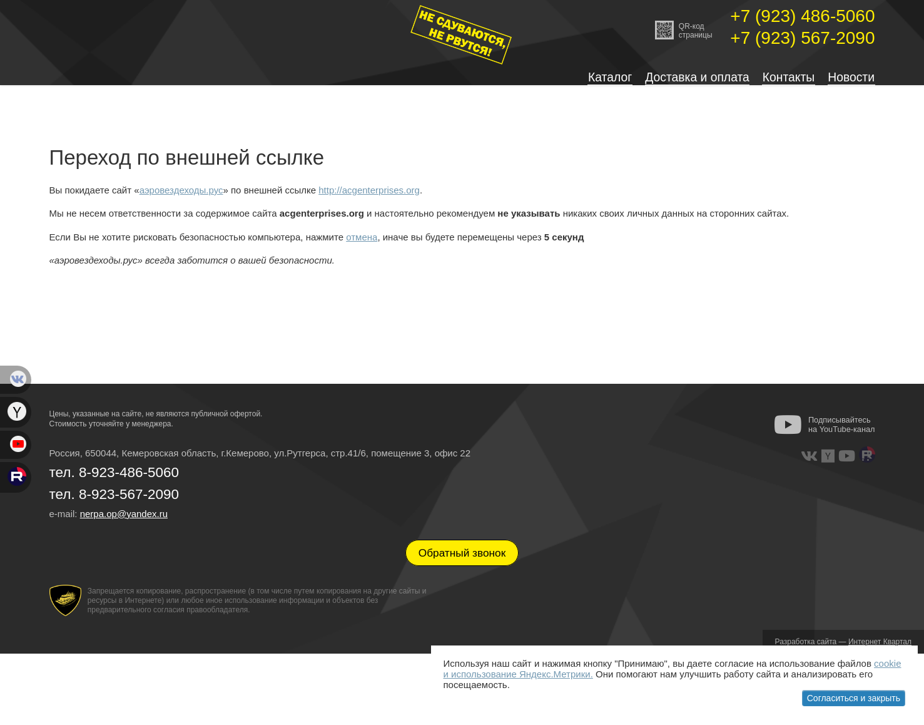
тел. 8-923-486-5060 (114, 481)
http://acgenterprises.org (369, 198)
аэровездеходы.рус (181, 198)
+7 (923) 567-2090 (802, 38)
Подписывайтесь (841, 433)
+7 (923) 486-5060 (802, 16)
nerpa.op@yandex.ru (124, 522)
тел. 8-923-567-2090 (114, 504)
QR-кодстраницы (684, 30)
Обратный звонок (462, 562)
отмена (361, 245)
